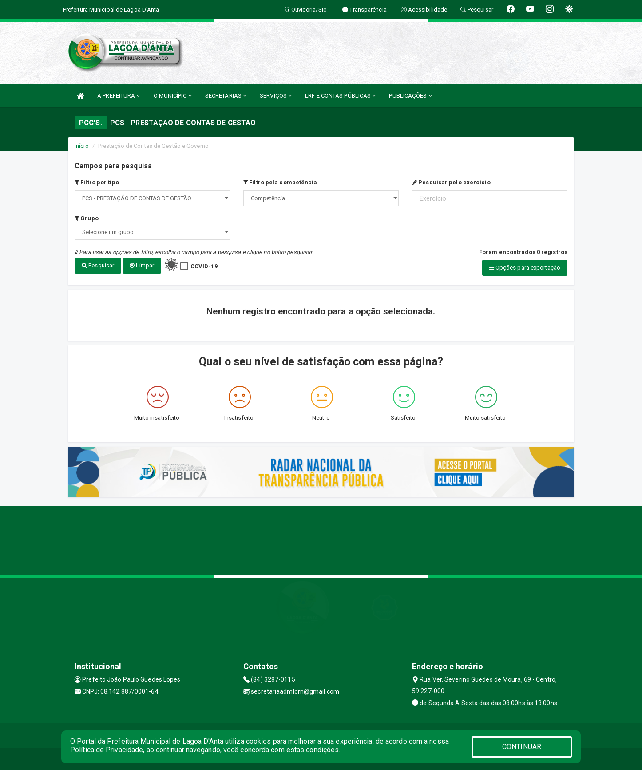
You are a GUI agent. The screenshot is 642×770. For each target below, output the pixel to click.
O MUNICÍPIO (173, 95)
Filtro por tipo (97, 182)
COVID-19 (204, 266)
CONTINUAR (521, 746)
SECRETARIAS (225, 95)
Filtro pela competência (280, 182)
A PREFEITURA (118, 95)
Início (82, 146)
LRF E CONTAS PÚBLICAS (340, 95)
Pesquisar (98, 265)
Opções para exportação (524, 267)
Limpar (142, 265)
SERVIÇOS (276, 95)
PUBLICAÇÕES (410, 95)
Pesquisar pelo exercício (451, 182)
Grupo (87, 218)
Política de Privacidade (106, 750)
